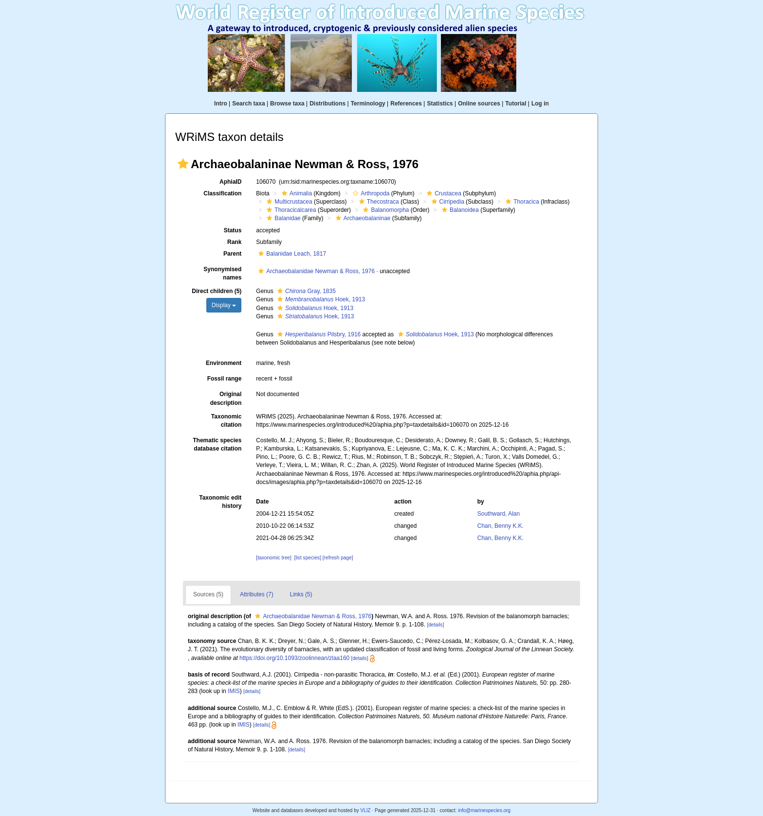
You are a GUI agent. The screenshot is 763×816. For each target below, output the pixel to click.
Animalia (295, 193)
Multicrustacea (288, 201)
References (406, 103)
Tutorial (515, 103)
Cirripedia (446, 201)
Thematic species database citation (217, 444)
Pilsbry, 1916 (318, 334)
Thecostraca (378, 201)
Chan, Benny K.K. (500, 525)
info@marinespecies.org (484, 810)
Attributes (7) (256, 594)
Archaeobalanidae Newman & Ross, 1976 (315, 271)
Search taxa (248, 103)
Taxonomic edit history (220, 501)
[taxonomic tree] (273, 557)
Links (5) (301, 594)
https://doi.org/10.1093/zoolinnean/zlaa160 (294, 658)
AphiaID (230, 181)
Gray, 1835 (305, 291)
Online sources (479, 103)
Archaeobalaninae (362, 218)
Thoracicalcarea (290, 210)
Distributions (327, 103)
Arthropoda (369, 193)
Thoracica (521, 201)
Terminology (368, 103)
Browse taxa (287, 103)
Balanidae (282, 218)
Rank (234, 242)
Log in (540, 103)
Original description (226, 398)
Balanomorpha (385, 210)
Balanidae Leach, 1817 (291, 253)
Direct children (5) (216, 291)
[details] (435, 624)
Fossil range (224, 378)
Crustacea (442, 193)
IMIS (234, 691)
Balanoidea (459, 210)
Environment (223, 363)
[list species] (307, 557)
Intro (220, 103)
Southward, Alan (498, 513)
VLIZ (365, 810)
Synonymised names (222, 273)
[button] (183, 164)
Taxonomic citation (226, 420)
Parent (232, 253)
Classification (222, 193)
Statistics (440, 103)
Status (233, 230)
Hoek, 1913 (320, 299)
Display (224, 305)
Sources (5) (208, 594)
